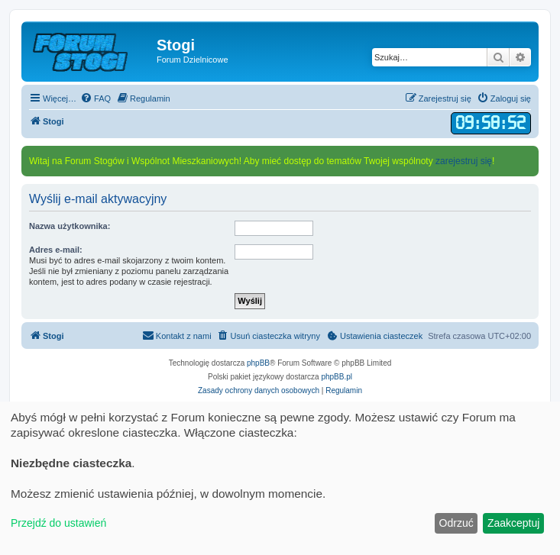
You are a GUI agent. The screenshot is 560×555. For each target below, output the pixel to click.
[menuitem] (95, 98)
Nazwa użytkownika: (69, 226)
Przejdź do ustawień (58, 523)
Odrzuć (456, 523)
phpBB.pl (336, 377)
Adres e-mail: (56, 249)
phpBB (258, 363)
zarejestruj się (463, 161)
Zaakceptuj (513, 523)
